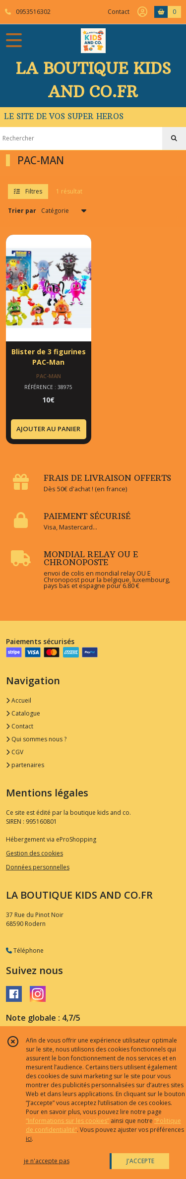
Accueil (18, 700)
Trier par (22, 210)
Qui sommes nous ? (36, 739)
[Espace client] (142, 12)
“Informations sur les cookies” (67, 1120)
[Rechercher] (174, 138)
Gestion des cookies (34, 853)
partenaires (25, 765)
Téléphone (25, 950)
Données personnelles (37, 867)
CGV (14, 752)
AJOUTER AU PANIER (48, 428)
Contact (118, 11)
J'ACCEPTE (140, 1161)
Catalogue (23, 713)
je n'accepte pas (46, 1161)
